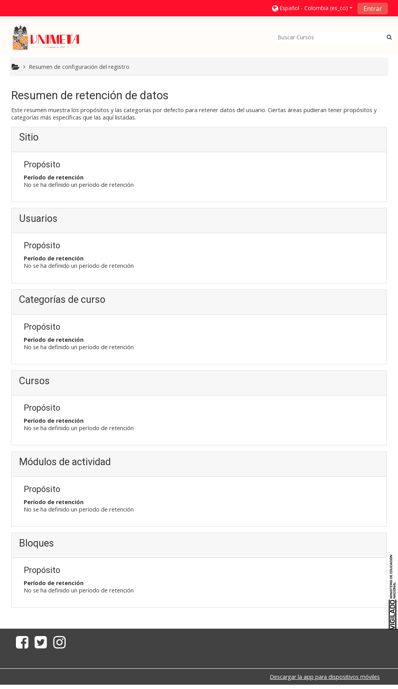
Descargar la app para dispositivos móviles (325, 677)
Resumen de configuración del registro (79, 66)
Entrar (372, 8)
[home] (46, 37)
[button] (312, 8)
